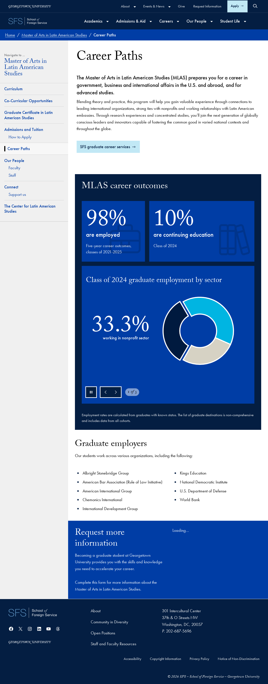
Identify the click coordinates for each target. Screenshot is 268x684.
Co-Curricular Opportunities (28, 100)
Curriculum (13, 88)
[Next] (116, 392)
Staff (12, 175)
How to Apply (20, 136)
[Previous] (105, 392)
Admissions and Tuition (23, 129)
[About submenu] (134, 6)
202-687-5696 (178, 631)
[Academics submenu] (107, 21)
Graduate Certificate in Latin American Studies (28, 115)
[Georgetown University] (30, 6)
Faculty (14, 167)
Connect (11, 186)
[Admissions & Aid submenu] (150, 21)
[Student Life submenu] (245, 21)
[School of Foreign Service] (33, 613)
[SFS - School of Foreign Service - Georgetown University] (28, 21)
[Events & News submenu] (169, 6)
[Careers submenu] (178, 21)
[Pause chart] (91, 392)
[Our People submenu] (211, 21)
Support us (17, 194)
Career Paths (18, 148)
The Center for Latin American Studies (30, 209)
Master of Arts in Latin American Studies (25, 68)
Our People (14, 160)
